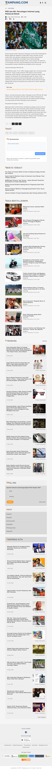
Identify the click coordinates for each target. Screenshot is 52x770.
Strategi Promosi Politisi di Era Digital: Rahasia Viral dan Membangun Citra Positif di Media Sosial (19, 635)
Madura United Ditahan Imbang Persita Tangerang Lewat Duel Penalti (24, 185)
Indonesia (31, 133)
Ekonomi (25, 251)
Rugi (10, 491)
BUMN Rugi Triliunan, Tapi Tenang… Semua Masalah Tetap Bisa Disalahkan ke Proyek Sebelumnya (24, 181)
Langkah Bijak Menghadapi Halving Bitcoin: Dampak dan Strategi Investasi (34, 248)
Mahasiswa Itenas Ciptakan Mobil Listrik (33, 207)
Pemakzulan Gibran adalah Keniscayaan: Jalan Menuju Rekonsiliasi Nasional (19, 692)
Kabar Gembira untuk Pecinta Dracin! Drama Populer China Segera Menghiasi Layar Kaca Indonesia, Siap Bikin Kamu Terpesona (19, 467)
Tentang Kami (8, 745)
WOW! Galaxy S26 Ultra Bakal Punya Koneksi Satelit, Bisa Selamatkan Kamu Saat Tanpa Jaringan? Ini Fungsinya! (19, 438)
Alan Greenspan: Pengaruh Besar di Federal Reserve (34, 301)
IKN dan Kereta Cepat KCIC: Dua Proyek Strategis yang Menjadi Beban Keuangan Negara (19, 664)
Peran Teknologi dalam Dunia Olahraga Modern (32, 315)
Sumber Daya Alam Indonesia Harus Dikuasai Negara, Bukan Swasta (18, 649)
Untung (11, 496)
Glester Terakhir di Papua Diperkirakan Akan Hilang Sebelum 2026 (26, 193)
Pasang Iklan (27, 745)
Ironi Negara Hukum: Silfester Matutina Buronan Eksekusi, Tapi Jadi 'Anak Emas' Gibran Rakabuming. (19, 577)
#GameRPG (9, 524)
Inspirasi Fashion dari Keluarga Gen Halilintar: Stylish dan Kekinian (34, 328)
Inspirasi (25, 209)
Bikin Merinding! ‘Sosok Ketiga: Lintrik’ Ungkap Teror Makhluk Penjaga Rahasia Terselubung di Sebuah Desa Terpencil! (19, 423)
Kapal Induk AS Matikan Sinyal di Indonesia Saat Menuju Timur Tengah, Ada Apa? (25, 176)
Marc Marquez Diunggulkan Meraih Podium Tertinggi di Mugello (34, 220)
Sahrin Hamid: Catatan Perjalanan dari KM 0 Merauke (19, 591)
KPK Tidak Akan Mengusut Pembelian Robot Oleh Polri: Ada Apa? (18, 678)
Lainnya (44, 341)
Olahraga (25, 223)
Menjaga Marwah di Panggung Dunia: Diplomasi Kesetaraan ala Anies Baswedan (18, 548)
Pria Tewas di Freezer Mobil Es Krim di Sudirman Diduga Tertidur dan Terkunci (25, 172)
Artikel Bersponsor (18, 745)
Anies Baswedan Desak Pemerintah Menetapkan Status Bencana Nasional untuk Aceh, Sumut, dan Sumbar (18, 453)
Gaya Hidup (26, 236)
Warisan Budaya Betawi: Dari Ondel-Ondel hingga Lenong (25, 89)
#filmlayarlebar (11, 528)
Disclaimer (35, 745)
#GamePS (9, 517)
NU (11, 133)
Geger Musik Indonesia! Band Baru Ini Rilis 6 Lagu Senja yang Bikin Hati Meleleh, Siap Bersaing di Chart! (18, 364)
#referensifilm (10, 521)
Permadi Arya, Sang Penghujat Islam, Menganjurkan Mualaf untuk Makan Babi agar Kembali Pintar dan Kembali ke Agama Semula (19, 606)
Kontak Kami (26, 747)
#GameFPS (9, 531)
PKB (7, 133)
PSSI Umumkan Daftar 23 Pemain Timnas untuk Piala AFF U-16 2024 (34, 288)
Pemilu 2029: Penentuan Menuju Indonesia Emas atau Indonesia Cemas (19, 707)
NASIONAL (11, 8)
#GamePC (9, 514)
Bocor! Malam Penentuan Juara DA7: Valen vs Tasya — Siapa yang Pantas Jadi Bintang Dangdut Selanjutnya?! (19, 379)
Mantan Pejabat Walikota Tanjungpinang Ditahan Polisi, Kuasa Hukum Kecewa (24, 189)
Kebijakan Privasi (43, 745)
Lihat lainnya (42, 717)
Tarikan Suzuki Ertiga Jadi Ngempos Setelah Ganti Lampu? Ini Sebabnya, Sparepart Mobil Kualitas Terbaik (34, 275)
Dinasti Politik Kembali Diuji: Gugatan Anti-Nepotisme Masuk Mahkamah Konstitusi (19, 562)
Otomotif (25, 264)
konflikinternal (23, 133)
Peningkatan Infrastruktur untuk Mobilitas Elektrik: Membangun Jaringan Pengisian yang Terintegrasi (34, 261)
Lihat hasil (42, 502)
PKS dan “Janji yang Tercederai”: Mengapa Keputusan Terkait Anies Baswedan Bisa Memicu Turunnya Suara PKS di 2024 (19, 620)
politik (15, 133)
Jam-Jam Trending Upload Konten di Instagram (34, 234)
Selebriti (25, 331)
